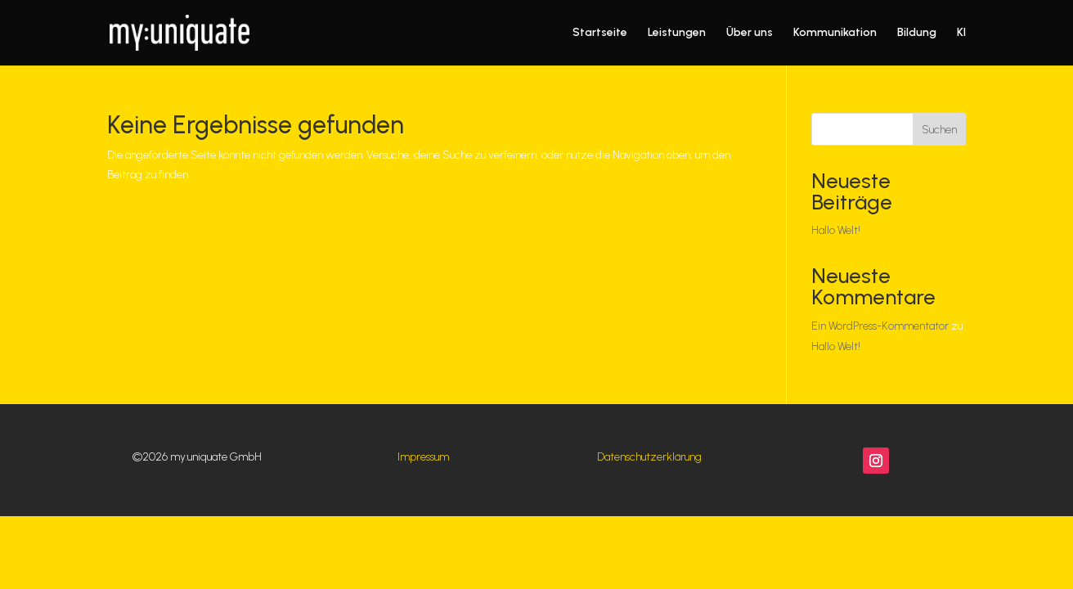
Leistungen (677, 33)
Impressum (423, 457)
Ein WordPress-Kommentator (880, 326)
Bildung (916, 33)
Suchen (939, 130)
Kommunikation (835, 33)
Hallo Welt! (835, 230)
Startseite (599, 33)
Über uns (749, 33)
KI (961, 33)
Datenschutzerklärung (649, 457)
